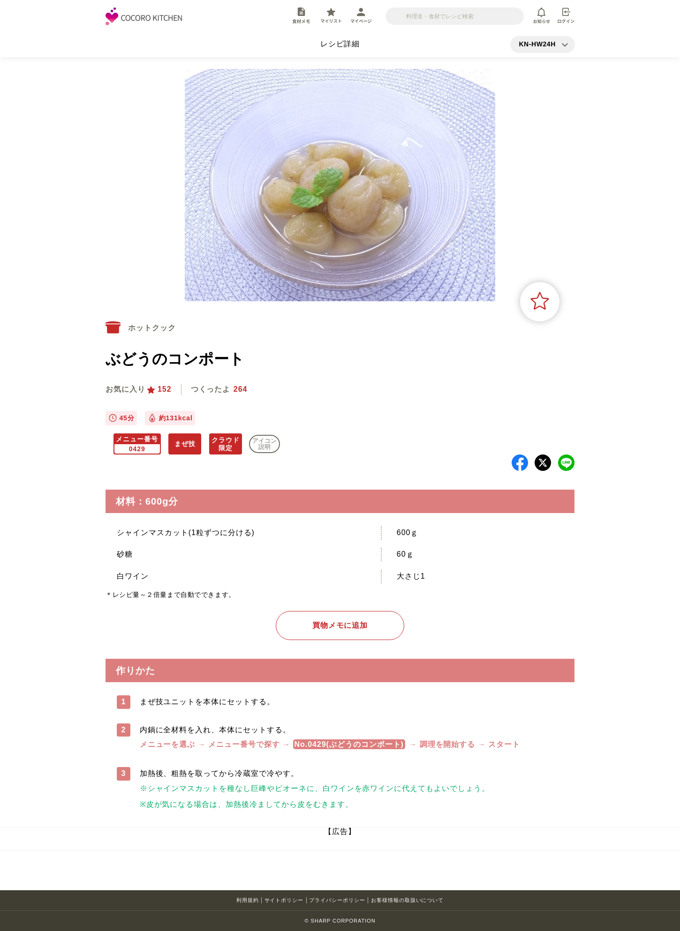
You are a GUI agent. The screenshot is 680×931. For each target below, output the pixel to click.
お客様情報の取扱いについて (407, 900)
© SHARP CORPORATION (339, 921)
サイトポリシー (284, 900)
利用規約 (247, 900)
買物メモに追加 (340, 625)
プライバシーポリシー (337, 900)
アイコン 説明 (264, 443)
